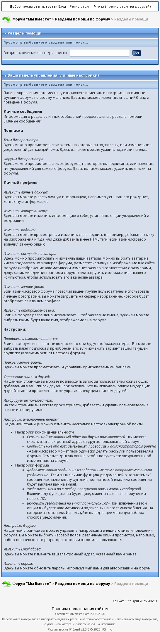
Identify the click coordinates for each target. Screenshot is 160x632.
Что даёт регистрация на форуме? (121, 6)
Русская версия (58, 629)
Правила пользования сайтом (80, 608)
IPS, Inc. (107, 629)
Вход (62, 6)
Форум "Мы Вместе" (31, 19)
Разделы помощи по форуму (82, 19)
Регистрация (80, 6)
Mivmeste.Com (79, 614)
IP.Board (74, 629)
